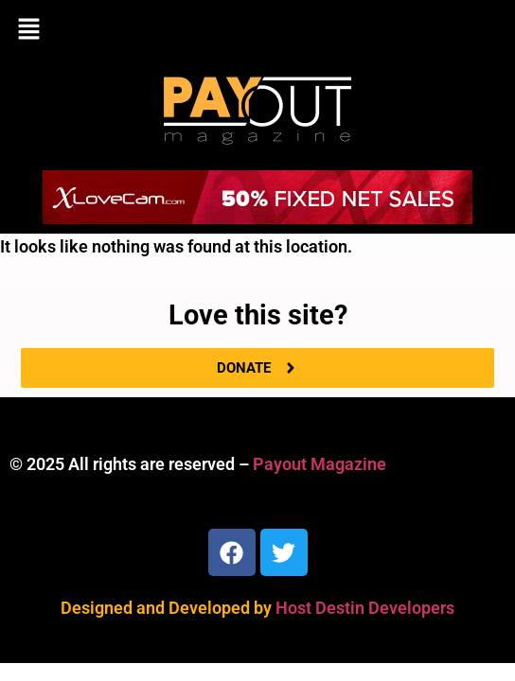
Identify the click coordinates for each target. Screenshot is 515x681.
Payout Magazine (319, 464)
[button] (257, 30)
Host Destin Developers (364, 608)
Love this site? (258, 315)
